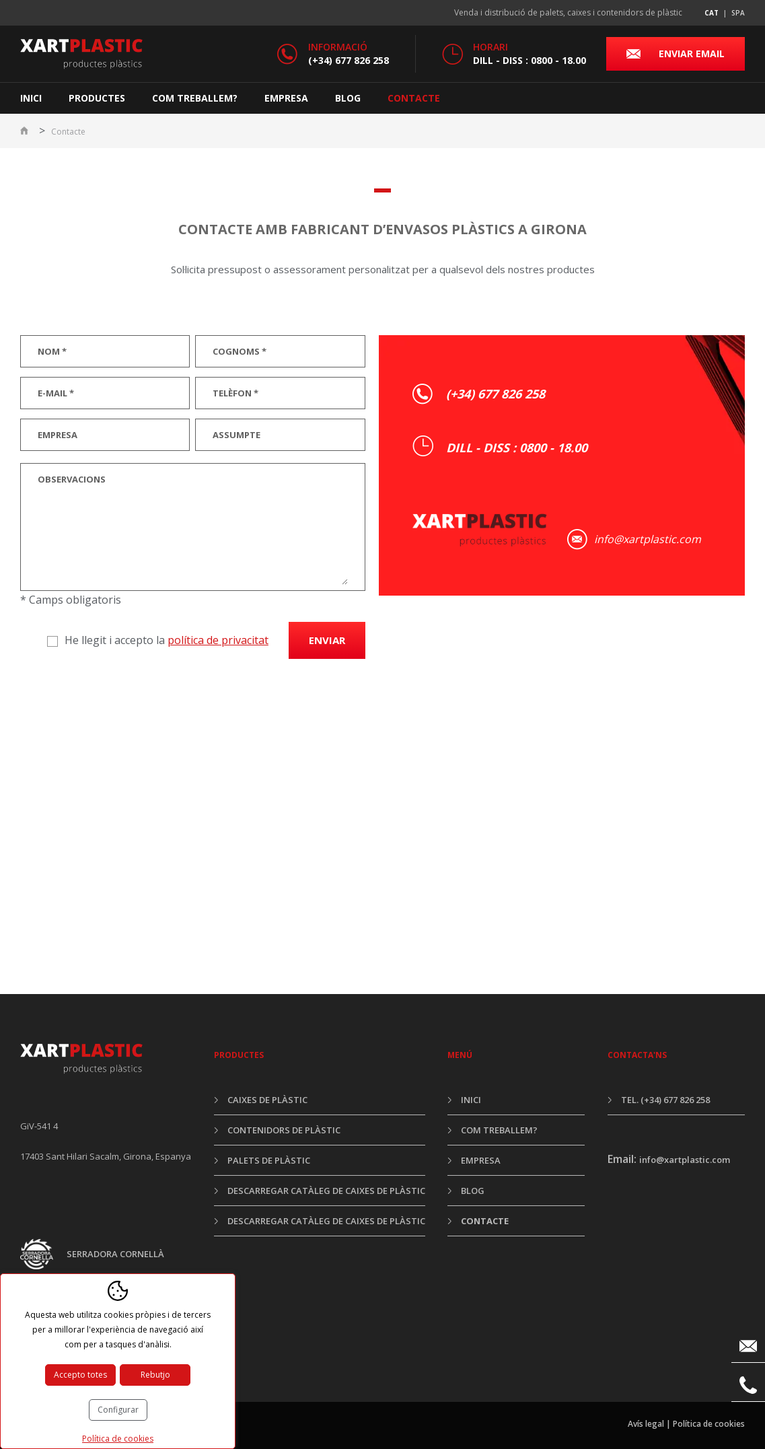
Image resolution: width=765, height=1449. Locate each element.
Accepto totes (80, 1374)
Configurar (118, 1409)
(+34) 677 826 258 (348, 60)
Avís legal (646, 1423)
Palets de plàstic (268, 1160)
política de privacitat (218, 640)
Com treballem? (195, 98)
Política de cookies (709, 1423)
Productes (97, 98)
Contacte (414, 98)
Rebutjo (155, 1374)
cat (711, 12)
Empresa (286, 98)
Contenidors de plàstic (283, 1130)
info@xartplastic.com (647, 539)
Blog (348, 98)
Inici (31, 98)
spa (738, 12)
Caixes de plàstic (267, 1100)
